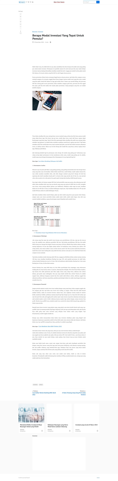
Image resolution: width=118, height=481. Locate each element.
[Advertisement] (59, 20)
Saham (41, 385)
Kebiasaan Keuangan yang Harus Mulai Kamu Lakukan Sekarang (58, 426)
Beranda (34, 32)
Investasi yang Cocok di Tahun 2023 (86, 425)
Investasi (40, 32)
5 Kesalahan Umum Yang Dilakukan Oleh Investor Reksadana (51, 233)
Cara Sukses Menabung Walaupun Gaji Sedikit (50, 162)
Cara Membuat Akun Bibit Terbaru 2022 (50, 327)
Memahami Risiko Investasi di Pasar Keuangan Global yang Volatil (31, 426)
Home (98, 478)
